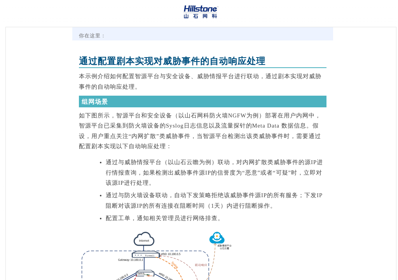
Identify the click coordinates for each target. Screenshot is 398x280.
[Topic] (201, 153)
